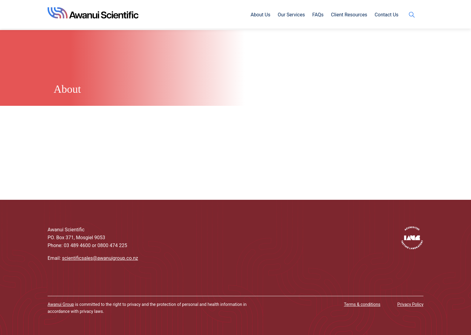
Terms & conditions (362, 304)
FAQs (317, 15)
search (413, 15)
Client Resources (349, 15)
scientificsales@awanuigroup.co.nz (100, 258)
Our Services (291, 15)
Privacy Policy (410, 304)
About (67, 89)
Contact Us (387, 15)
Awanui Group (61, 304)
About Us (260, 15)
